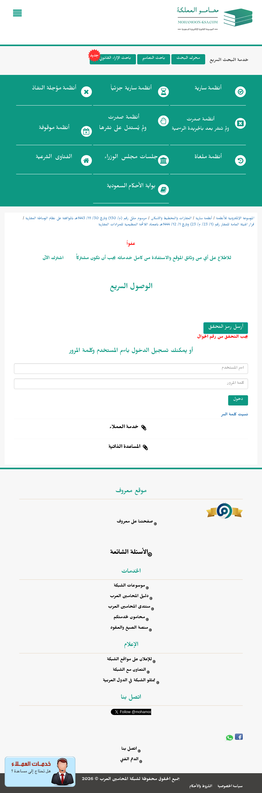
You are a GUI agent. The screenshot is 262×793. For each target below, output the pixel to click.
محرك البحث (188, 58)
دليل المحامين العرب (129, 597)
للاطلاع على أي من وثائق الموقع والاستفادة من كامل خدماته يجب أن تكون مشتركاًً (153, 259)
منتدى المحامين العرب (129, 607)
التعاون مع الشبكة (129, 670)
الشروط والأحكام (200, 787)
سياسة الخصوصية (230, 787)
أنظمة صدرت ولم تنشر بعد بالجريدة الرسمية (200, 125)
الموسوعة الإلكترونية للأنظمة (235, 219)
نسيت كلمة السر (234, 415)
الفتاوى (54, 158)
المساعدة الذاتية (124, 447)
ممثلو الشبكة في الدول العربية (129, 681)
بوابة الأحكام (131, 187)
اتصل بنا (129, 749)
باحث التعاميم (153, 58)
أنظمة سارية (204, 219)
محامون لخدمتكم (129, 618)
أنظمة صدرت (123, 124)
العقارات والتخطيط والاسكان (171, 219)
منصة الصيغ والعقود (129, 628)
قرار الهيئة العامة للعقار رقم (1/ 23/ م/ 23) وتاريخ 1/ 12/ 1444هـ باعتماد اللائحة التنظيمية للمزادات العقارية (176, 225)
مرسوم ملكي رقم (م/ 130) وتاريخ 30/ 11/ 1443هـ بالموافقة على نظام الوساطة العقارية (86, 219)
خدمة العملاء (124, 428)
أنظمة (208, 89)
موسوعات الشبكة (129, 586)
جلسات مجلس (131, 158)
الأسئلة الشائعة (129, 553)
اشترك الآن (53, 259)
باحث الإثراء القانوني (110, 59)
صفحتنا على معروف (135, 522)
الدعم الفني (129, 760)
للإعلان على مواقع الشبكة (129, 660)
